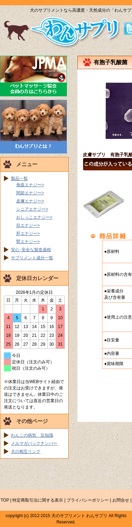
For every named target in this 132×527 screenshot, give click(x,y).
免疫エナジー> (30, 184)
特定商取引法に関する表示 (37, 500)
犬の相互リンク (25, 451)
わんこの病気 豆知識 (32, 435)
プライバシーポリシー (88, 500)
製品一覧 (19, 178)
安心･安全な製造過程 (31, 249)
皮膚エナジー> (30, 201)
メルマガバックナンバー (34, 443)
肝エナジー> (28, 233)
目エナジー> (28, 225)
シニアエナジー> (32, 209)
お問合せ (120, 500)
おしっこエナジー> (34, 217)
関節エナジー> (30, 192)
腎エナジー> (28, 241)
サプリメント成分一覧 (32, 257)
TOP (4, 500)
